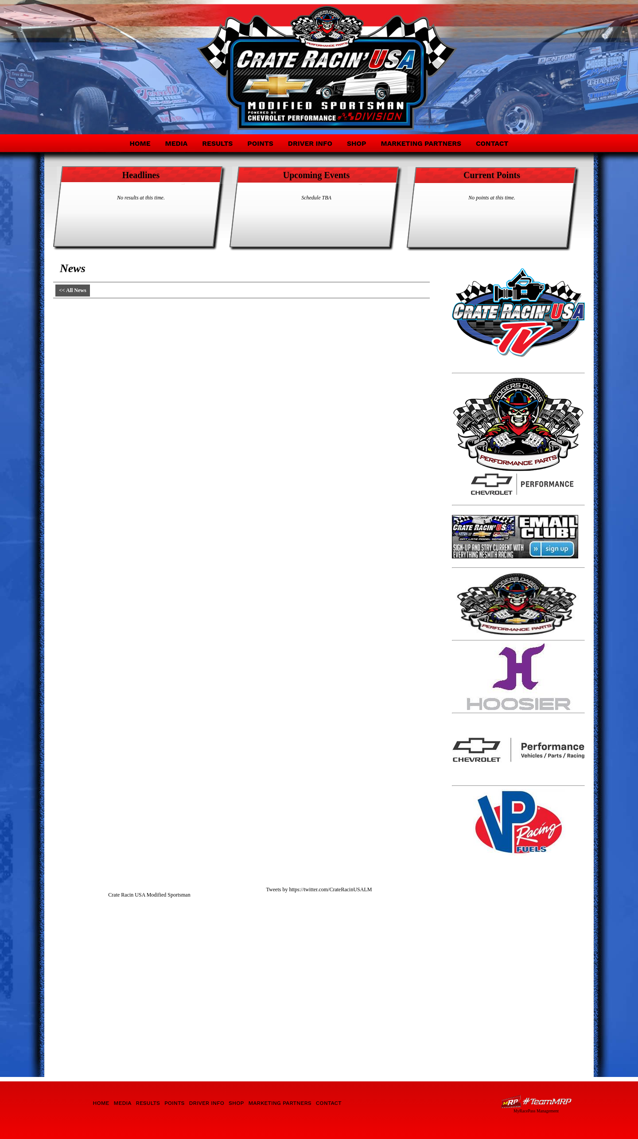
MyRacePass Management (536, 1110)
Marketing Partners (421, 143)
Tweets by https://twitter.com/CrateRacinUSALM (319, 889)
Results (217, 143)
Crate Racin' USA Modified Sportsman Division (134, 61)
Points (260, 143)
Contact (492, 143)
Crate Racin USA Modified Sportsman (149, 895)
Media (176, 143)
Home (139, 143)
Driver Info (310, 143)
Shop (356, 143)
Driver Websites (536, 1101)
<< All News (72, 290)
